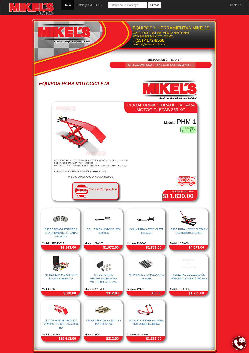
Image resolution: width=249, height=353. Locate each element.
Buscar (154, 5)
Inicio (69, 5)
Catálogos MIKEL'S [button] (89, 5)
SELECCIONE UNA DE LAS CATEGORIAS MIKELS (160, 64)
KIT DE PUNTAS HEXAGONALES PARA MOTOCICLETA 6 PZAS (103, 278)
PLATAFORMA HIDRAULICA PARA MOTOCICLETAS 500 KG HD (61, 324)
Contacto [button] (236, 5)
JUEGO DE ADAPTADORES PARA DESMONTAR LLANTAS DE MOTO (60, 233)
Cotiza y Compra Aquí (103, 189)
